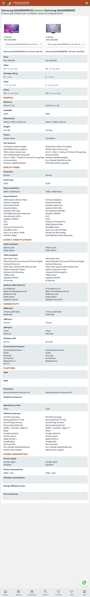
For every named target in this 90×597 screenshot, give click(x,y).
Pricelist (58, 593)
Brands (18, 593)
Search (45, 593)
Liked (72, 593)
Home (5, 593)
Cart (84, 593)
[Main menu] (3, 3)
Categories (32, 593)
